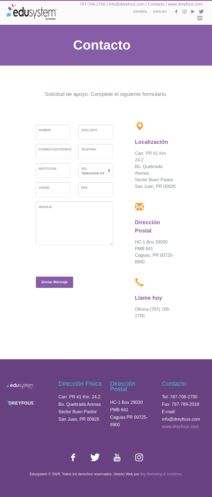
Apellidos (89, 130)
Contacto (156, 4)
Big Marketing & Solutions (160, 474)
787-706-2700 (92, 4)
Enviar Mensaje (54, 282)
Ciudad (44, 187)
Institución (47, 168)
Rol (84, 168)
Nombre (45, 130)
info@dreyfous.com (126, 4)
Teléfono (88, 149)
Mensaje (45, 207)
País (84, 187)
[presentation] (78, 260)
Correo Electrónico (55, 149)
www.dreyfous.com (185, 4)
